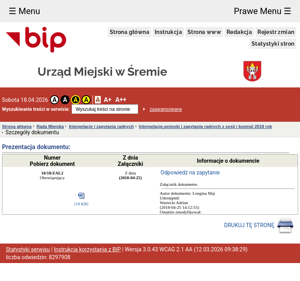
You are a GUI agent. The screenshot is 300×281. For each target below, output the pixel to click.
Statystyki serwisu (28, 249)
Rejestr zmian (275, 32)
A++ (120, 99)
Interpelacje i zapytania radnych (101, 126)
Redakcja (239, 32)
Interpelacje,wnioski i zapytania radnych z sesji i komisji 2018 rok (205, 126)
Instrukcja (168, 32)
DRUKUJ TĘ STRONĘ (259, 225)
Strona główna (129, 32)
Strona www (204, 32)
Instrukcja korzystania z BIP (87, 249)
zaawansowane (166, 109)
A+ (107, 99)
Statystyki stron (273, 44)
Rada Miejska (50, 126)
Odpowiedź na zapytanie (190, 172)
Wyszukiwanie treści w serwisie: (36, 109)
